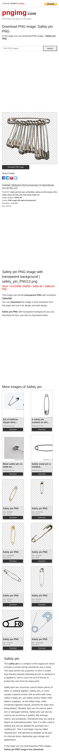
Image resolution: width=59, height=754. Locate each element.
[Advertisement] (29, 82)
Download (12, 429)
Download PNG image (16, 167)
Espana (21, 3)
